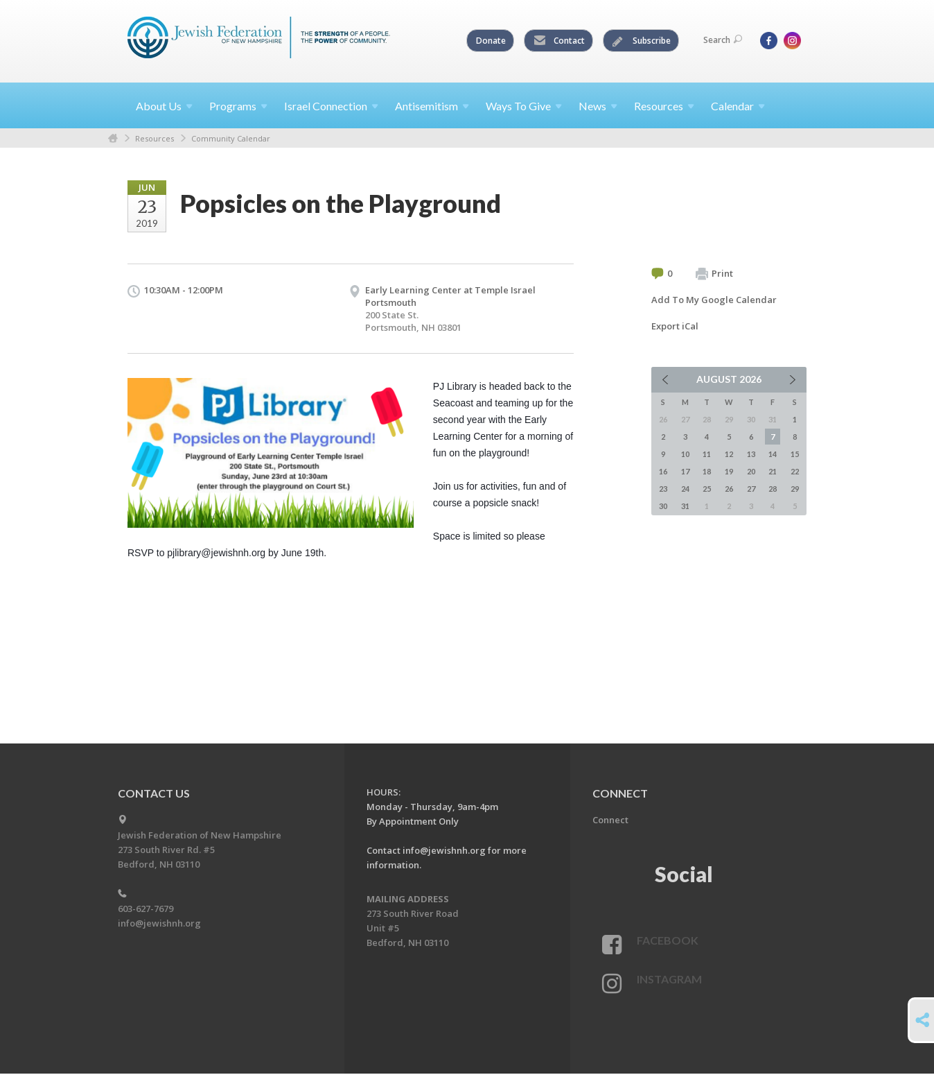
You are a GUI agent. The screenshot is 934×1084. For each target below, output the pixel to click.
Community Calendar (230, 138)
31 (685, 505)
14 (772, 453)
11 (707, 453)
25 (707, 488)
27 (751, 488)
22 (795, 471)
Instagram (669, 979)
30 (663, 505)
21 (772, 471)
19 (729, 471)
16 (663, 471)
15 (795, 453)
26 (729, 488)
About (164, 105)
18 (707, 471)
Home (113, 138)
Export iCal (674, 326)
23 (663, 488)
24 (685, 488)
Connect (610, 820)
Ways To (524, 105)
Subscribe (642, 41)
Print (714, 274)
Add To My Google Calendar (714, 299)
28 (772, 488)
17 (685, 471)
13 (751, 453)
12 (729, 453)
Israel (331, 105)
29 (795, 488)
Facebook (667, 940)
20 (751, 471)
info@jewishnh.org (159, 923)
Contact (559, 41)
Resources (154, 138)
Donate (491, 40)
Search (722, 40)
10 (685, 453)
